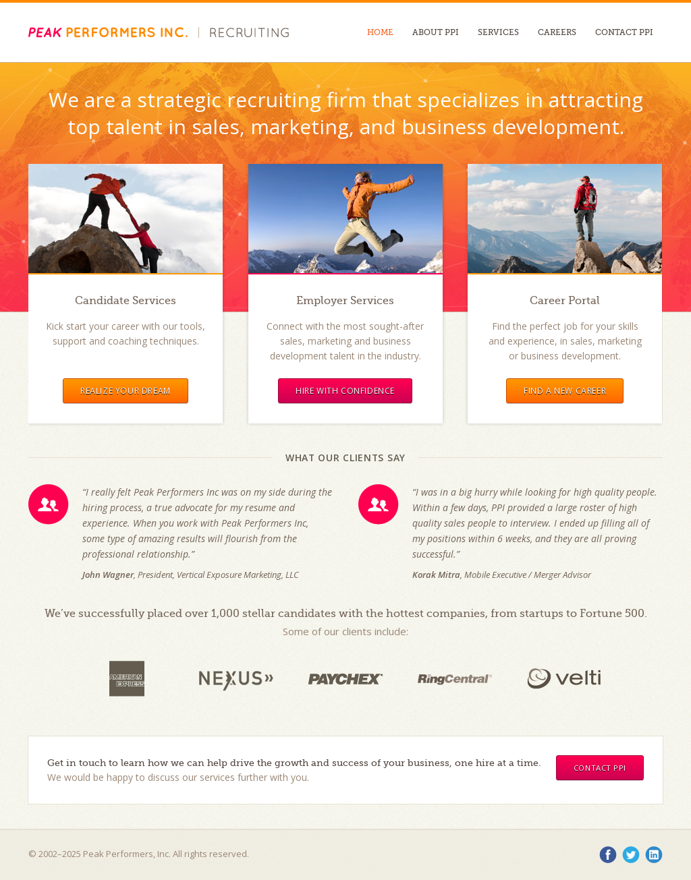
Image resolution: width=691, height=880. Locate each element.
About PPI (435, 32)
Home (380, 32)
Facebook (608, 855)
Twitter (631, 855)
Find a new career (565, 391)
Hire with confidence (345, 391)
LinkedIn (654, 855)
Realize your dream (125, 391)
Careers (557, 32)
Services (498, 32)
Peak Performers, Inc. (108, 32)
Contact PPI (624, 32)
